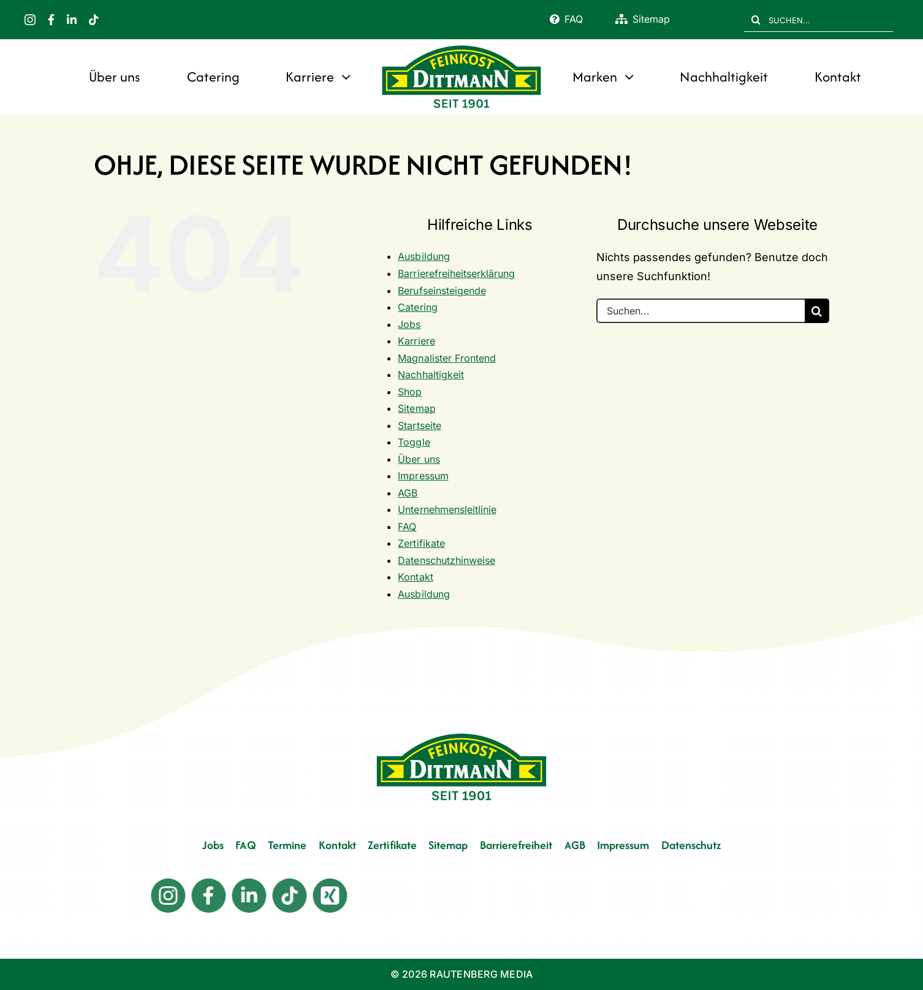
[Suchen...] (700, 311)
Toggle (414, 442)
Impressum (423, 476)
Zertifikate (421, 543)
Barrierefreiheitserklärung (456, 273)
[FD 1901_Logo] (461, 46)
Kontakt (415, 577)
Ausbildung (423, 256)
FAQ (407, 526)
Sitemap (416, 408)
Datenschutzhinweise (446, 560)
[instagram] (30, 19)
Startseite (419, 425)
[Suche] (756, 19)
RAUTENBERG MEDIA (481, 974)
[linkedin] (72, 19)
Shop (410, 392)
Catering (417, 307)
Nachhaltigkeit (430, 374)
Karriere (416, 341)
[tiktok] (94, 19)
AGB (407, 493)
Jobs (409, 324)
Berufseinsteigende (441, 290)
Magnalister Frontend (446, 358)
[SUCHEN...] (818, 19)
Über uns (418, 459)
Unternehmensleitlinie (447, 509)
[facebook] (51, 19)
